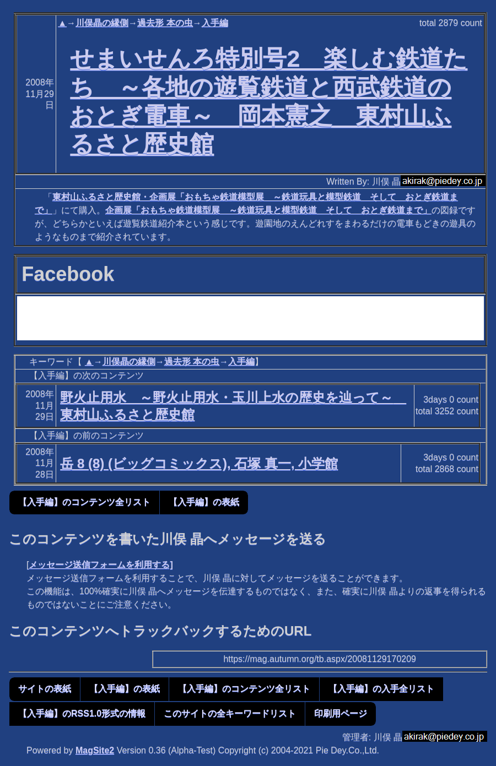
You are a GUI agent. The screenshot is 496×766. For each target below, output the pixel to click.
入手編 (215, 23)
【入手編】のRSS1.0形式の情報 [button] (81, 713)
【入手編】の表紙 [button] (204, 502)
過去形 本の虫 (164, 23)
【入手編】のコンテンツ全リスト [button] (84, 502)
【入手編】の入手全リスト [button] (381, 688)
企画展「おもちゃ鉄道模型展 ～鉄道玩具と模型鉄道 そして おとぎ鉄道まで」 (268, 210)
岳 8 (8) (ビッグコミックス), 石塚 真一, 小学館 (199, 463)
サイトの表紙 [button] (44, 688)
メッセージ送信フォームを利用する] (100, 564)
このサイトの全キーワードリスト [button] (230, 713)
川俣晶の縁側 (102, 23)
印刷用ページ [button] (340, 713)
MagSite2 (95, 750)
